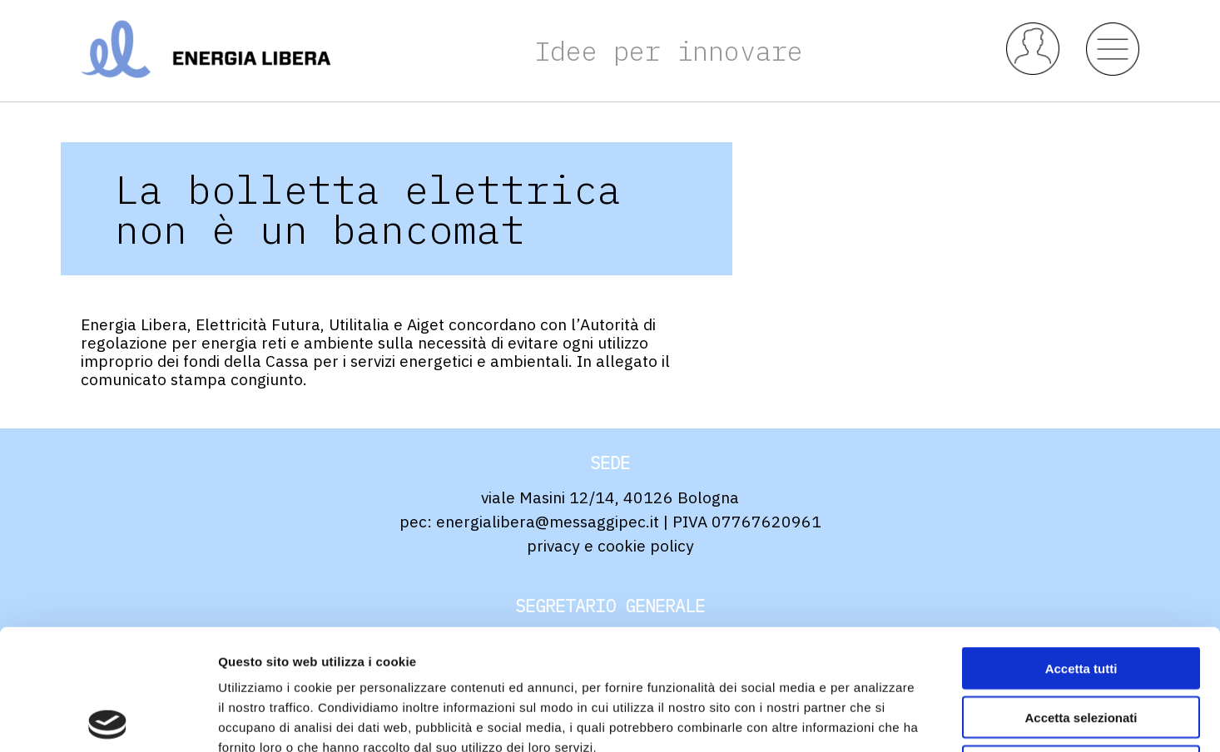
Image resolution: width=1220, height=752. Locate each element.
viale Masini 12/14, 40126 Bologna (610, 497)
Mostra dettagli (875, 719)
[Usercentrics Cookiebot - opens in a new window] (108, 719)
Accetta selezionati (1080, 597)
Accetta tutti (1081, 548)
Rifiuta (1081, 646)
